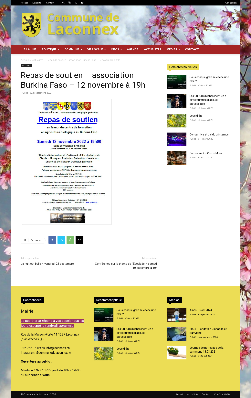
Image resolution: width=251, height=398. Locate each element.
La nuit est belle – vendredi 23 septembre (47, 263)
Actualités (37, 2)
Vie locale (96, 49)
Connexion (231, 2)
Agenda (133, 49)
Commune (73, 49)
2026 (53, 394)
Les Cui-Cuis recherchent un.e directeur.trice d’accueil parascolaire (208, 99)
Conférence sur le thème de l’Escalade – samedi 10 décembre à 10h (126, 266)
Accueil (24, 2)
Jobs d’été (196, 115)
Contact (50, 2)
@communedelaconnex (53, 353)
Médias (173, 49)
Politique (51, 49)
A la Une (30, 49)
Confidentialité (222, 394)
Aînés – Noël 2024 (201, 310)
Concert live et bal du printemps (209, 134)
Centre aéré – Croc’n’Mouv (206, 153)
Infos (116, 49)
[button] (63, 2)
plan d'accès (32, 339)
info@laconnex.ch (58, 348)
